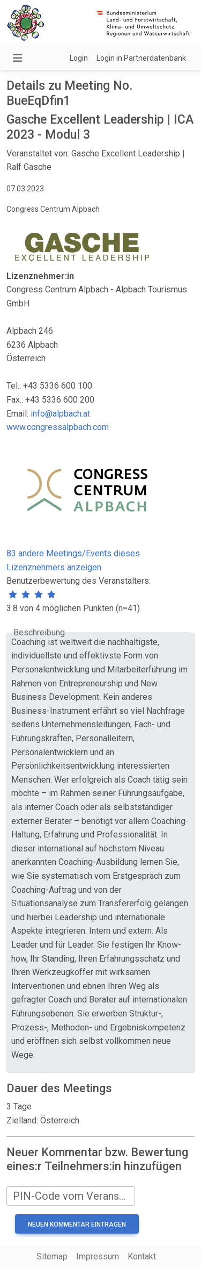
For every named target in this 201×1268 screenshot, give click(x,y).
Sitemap (52, 1256)
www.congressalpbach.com (57, 427)
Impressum (97, 1256)
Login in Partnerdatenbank (141, 58)
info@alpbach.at (60, 414)
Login (79, 58)
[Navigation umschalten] (17, 58)
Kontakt (142, 1256)
